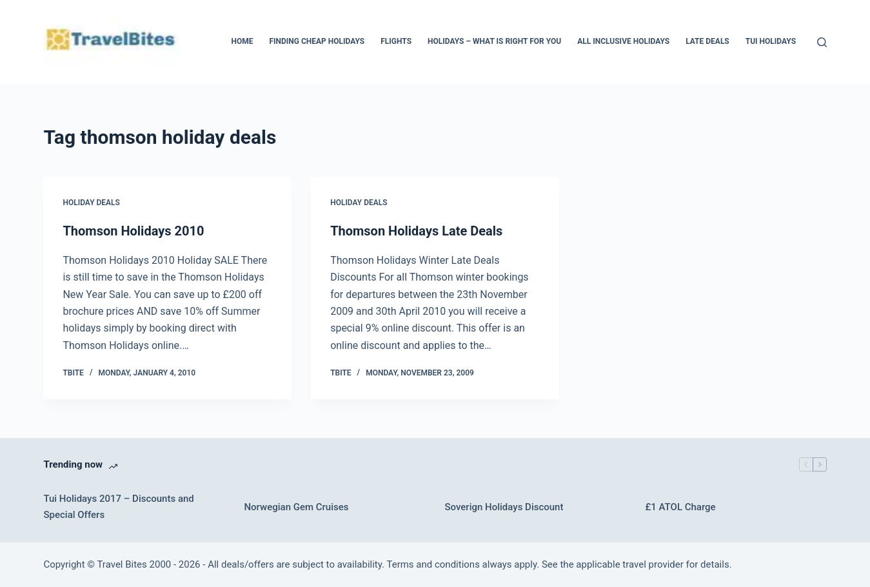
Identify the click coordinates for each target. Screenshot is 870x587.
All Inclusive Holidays (623, 41)
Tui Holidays (771, 41)
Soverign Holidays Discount (504, 507)
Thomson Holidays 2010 (133, 231)
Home (242, 41)
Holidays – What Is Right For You (494, 41)
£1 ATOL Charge (681, 507)
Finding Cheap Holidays (316, 41)
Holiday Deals (91, 202)
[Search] (822, 42)
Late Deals (707, 41)
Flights (396, 41)
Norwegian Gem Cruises (296, 507)
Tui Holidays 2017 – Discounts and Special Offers (118, 507)
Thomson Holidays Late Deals (416, 231)
